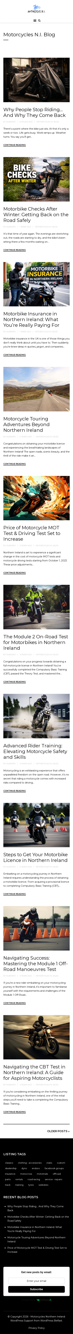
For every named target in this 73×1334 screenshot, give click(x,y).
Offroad (57, 1173)
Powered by (36, 1299)
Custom (61, 1162)
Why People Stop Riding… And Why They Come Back (34, 112)
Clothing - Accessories (30, 1162)
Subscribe (36, 1289)
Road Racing (34, 1179)
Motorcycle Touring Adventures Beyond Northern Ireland (26, 424)
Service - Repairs (53, 1179)
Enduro (36, 1168)
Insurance (10, 1173)
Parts (8, 1179)
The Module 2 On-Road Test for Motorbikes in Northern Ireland (35, 642)
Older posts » (58, 1131)
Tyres (31, 1184)
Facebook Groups (54, 1168)
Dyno (24, 1168)
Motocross (26, 1173)
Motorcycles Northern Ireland (47, 1316)
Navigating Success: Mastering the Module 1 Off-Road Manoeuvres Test (35, 963)
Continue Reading (14, 145)
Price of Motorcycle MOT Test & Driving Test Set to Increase (31, 533)
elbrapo (11, 122)
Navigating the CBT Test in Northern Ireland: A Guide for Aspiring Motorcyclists (34, 1072)
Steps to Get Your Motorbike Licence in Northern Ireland (35, 857)
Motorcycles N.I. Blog (47, 122)
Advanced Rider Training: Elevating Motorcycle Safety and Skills (35, 751)
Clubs (49, 1162)
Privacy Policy (36, 1327)
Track (8, 1184)
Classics (9, 1162)
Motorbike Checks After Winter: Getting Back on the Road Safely (35, 214)
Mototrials (42, 1173)
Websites (43, 1184)
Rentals (19, 1179)
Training (19, 1184)
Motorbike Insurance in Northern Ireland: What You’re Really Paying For (31, 319)
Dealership (11, 1168)
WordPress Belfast (51, 1320)
